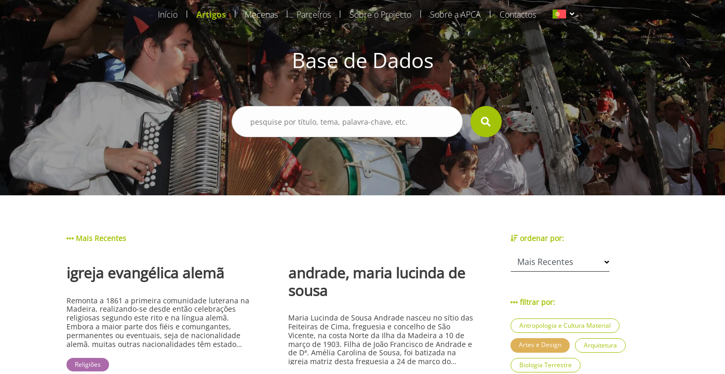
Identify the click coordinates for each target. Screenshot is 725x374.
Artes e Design (540, 344)
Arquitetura (600, 345)
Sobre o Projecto (380, 14)
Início (168, 14)
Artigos (211, 14)
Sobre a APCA (455, 14)
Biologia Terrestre (545, 364)
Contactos (518, 14)
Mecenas (261, 14)
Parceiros (314, 14)
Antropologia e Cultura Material (565, 325)
